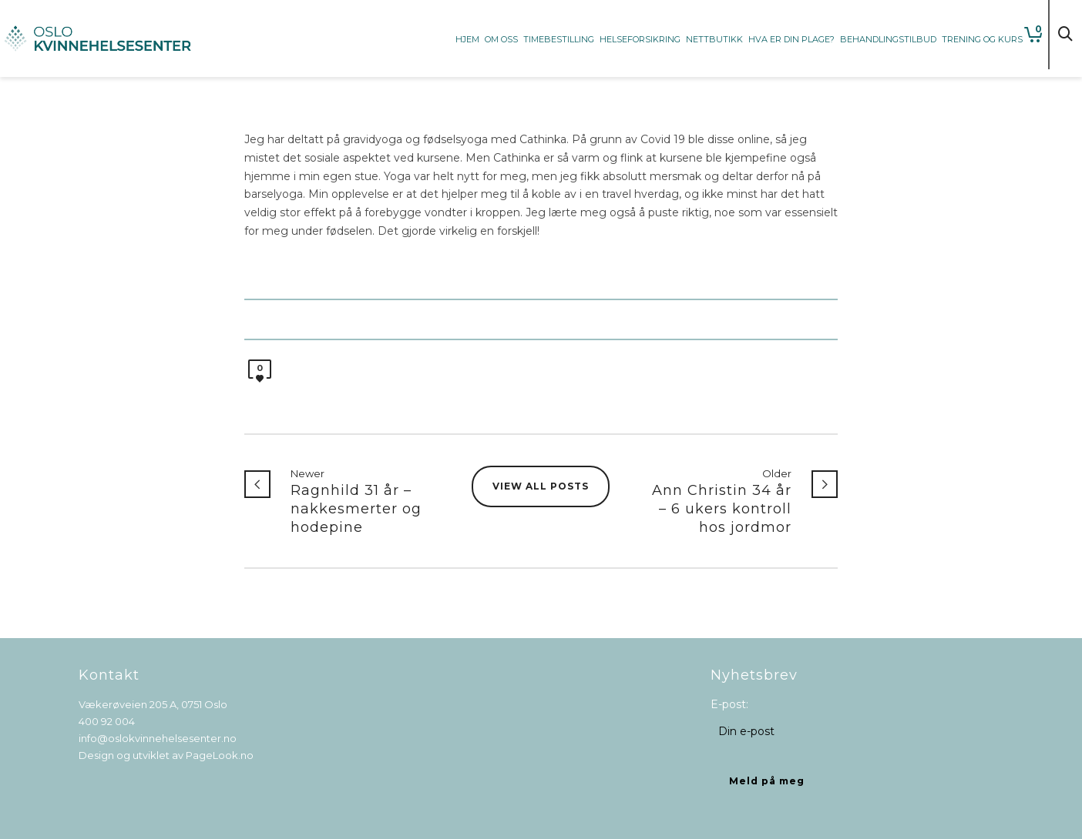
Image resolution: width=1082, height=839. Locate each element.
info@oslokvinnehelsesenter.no (158, 738)
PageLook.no (220, 755)
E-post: (729, 704)
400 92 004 (107, 721)
